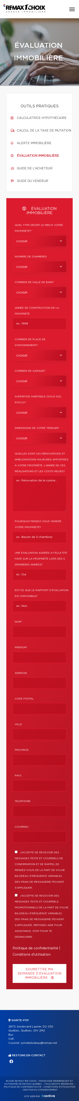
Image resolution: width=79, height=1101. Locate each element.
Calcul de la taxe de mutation (44, 130)
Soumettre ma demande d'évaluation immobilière (40, 973)
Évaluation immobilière (38, 155)
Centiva (48, 1095)
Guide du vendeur (32, 181)
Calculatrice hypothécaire (42, 118)
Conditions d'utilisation (32, 954)
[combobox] (39, 241)
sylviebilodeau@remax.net (39, 1043)
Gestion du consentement (40, 1090)
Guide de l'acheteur (34, 168)
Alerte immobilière (34, 143)
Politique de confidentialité (35, 948)
